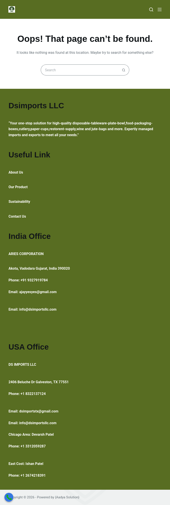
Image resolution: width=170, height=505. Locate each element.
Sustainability (19, 201)
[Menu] (160, 10)
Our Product (18, 187)
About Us (15, 172)
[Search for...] (79, 69)
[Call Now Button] (8, 497)
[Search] (151, 10)
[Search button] (123, 69)
